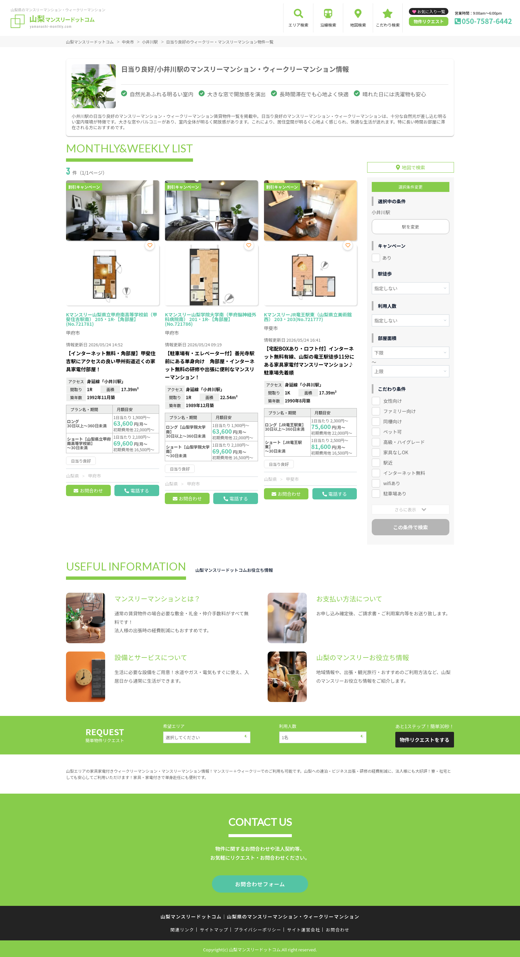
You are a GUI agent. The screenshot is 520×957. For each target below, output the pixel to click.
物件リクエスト (429, 21)
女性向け (392, 400)
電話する (139, 490)
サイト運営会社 (303, 928)
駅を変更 (410, 226)
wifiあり (391, 482)
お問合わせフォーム (260, 883)
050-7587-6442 (487, 21)
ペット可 (392, 431)
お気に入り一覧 (431, 11)
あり (387, 257)
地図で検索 (413, 167)
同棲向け (392, 421)
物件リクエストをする (424, 739)
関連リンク (182, 928)
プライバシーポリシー (257, 928)
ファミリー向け (399, 410)
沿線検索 (328, 25)
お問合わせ (91, 490)
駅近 (388, 462)
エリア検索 (298, 25)
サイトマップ (214, 928)
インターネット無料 (404, 472)
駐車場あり (395, 492)
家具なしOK (395, 451)
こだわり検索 (388, 25)
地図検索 (358, 25)
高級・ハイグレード (404, 441)
